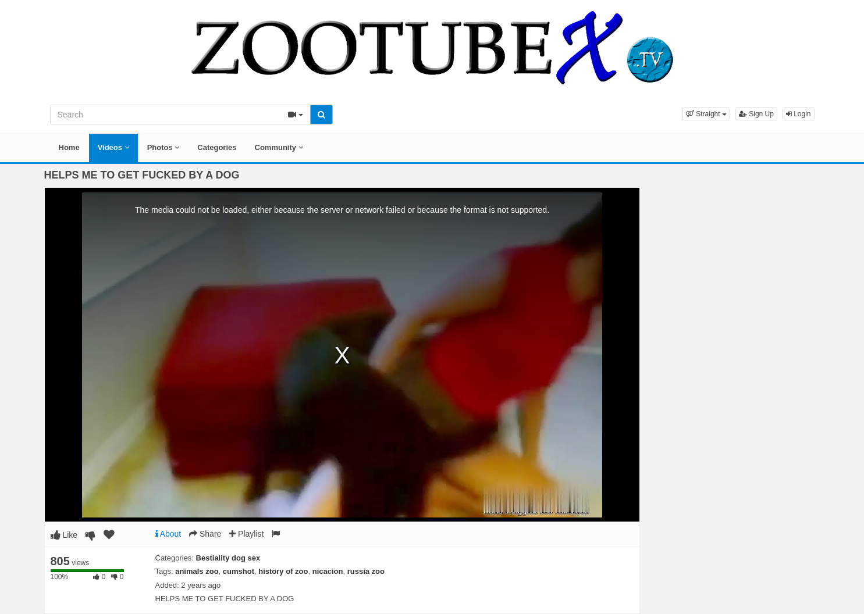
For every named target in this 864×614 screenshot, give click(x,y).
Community (279, 147)
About (168, 533)
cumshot (238, 571)
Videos (113, 147)
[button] (706, 114)
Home (69, 147)
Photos (163, 147)
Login (798, 114)
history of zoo (283, 571)
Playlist (246, 533)
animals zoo (196, 571)
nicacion (327, 571)
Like (64, 535)
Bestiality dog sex (228, 558)
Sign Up (756, 114)
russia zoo (366, 571)
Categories (216, 147)
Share (205, 533)
